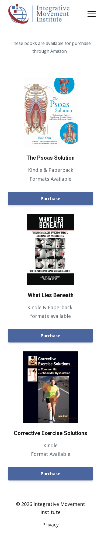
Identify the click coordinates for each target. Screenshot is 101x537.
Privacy (50, 524)
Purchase (50, 199)
